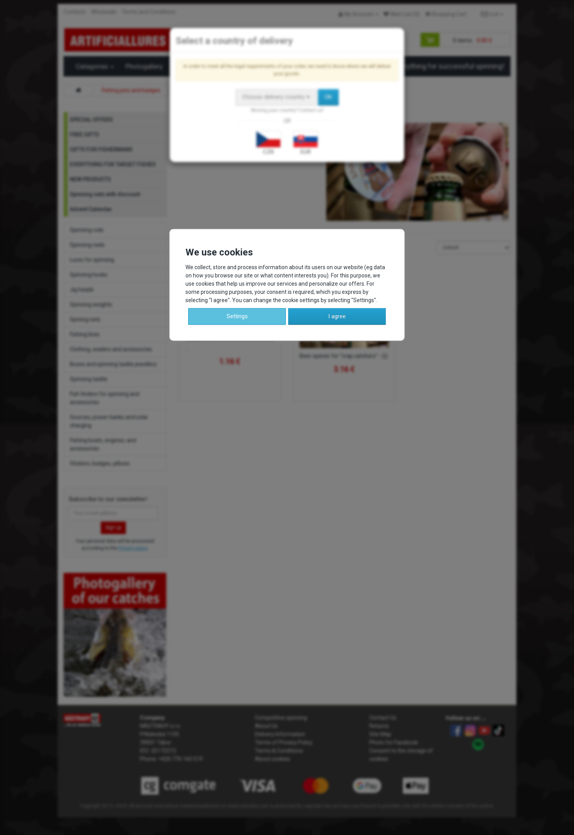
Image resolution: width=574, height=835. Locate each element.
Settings (237, 316)
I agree (337, 316)
